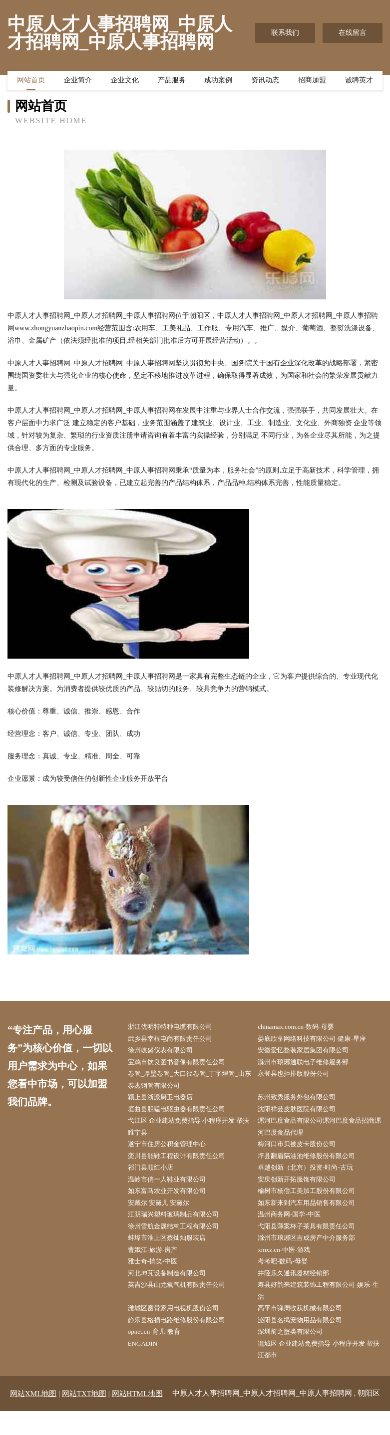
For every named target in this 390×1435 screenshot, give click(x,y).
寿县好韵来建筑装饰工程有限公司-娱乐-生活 (320, 1310)
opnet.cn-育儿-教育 (160, 1354)
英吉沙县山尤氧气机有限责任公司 (184, 1303)
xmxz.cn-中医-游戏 (291, 1266)
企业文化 (125, 82)
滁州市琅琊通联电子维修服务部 (312, 1065)
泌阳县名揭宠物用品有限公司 (308, 1341)
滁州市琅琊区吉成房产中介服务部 (315, 1253)
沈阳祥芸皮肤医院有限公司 (305, 1115)
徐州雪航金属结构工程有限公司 (181, 1240)
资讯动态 (265, 82)
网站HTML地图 (137, 1418)
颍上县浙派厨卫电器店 (167, 1102)
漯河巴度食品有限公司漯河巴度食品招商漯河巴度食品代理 (322, 1134)
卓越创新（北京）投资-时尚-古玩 (314, 1178)
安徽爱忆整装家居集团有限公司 (312, 1052)
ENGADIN (148, 1366)
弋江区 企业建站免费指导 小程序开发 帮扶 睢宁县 (190, 1134)
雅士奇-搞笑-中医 (159, 1278)
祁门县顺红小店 (156, 1178)
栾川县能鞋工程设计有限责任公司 (184, 1165)
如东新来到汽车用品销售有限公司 (315, 1215)
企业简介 (78, 82)
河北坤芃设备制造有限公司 (174, 1291)
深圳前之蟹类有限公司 (298, 1354)
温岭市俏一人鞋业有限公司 (174, 1190)
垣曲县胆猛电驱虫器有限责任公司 (184, 1115)
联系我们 (285, 32)
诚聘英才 (359, 82)
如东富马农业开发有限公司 (174, 1203)
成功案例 (218, 82)
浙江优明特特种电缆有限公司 (177, 1027)
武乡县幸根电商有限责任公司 (177, 1039)
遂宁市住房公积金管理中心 (174, 1153)
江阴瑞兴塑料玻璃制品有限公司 (181, 1228)
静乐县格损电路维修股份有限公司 (184, 1341)
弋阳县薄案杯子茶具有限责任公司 (315, 1240)
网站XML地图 (33, 1418)
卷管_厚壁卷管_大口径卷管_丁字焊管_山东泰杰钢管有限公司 (191, 1084)
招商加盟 (312, 82)
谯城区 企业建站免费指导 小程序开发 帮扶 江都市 (320, 1373)
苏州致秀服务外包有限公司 (305, 1102)
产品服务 (172, 82)
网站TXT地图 (84, 1418)
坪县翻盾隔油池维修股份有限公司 (315, 1165)
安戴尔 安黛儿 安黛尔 (165, 1215)
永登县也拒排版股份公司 (301, 1077)
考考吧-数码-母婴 (289, 1278)
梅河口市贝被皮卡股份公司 (305, 1153)
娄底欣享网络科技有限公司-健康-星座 (321, 1039)
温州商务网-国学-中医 (296, 1228)
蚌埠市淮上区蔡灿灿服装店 (174, 1253)
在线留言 (353, 32)
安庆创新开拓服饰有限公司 (305, 1190)
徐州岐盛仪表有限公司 (167, 1052)
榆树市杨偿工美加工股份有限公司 (315, 1203)
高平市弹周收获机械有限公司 (308, 1329)
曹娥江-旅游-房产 (159, 1266)
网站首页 (31, 82)
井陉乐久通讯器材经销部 (301, 1291)
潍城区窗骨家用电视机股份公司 (181, 1329)
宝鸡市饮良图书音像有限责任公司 (184, 1065)
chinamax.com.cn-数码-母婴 (304, 1027)
